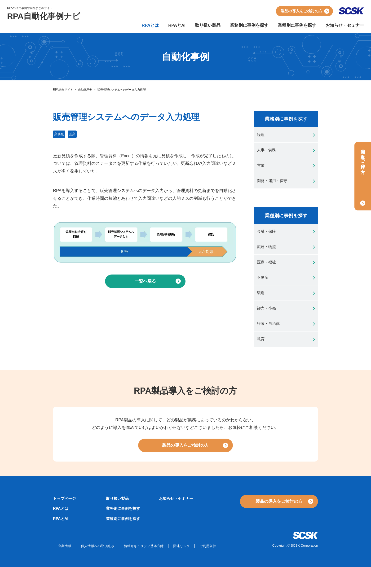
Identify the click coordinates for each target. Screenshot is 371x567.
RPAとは (150, 25)
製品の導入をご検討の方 (301, 11)
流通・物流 (266, 247)
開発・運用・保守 (272, 181)
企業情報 (64, 546)
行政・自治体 (268, 324)
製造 (261, 293)
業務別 (59, 134)
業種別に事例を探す (297, 25)
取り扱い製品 (208, 25)
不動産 (262, 277)
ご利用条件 (207, 546)
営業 (72, 134)
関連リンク (181, 546)
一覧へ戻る (145, 281)
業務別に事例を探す (249, 25)
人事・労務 (266, 150)
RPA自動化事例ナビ (43, 16)
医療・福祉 (266, 262)
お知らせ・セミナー (345, 25)
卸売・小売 (266, 308)
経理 (261, 135)
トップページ (64, 499)
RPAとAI (177, 25)
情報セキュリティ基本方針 (143, 546)
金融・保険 (266, 231)
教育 (261, 339)
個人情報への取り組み (97, 546)
